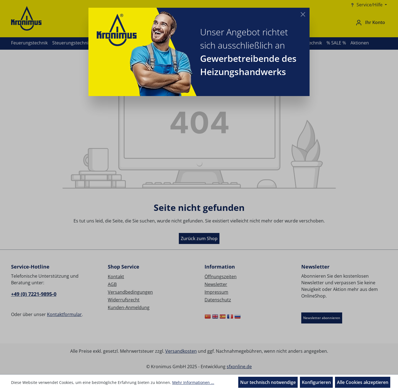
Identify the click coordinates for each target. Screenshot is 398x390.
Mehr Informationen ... (193, 382)
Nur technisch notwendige (268, 382)
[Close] (303, 14)
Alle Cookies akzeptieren (362, 382)
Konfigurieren (316, 382)
